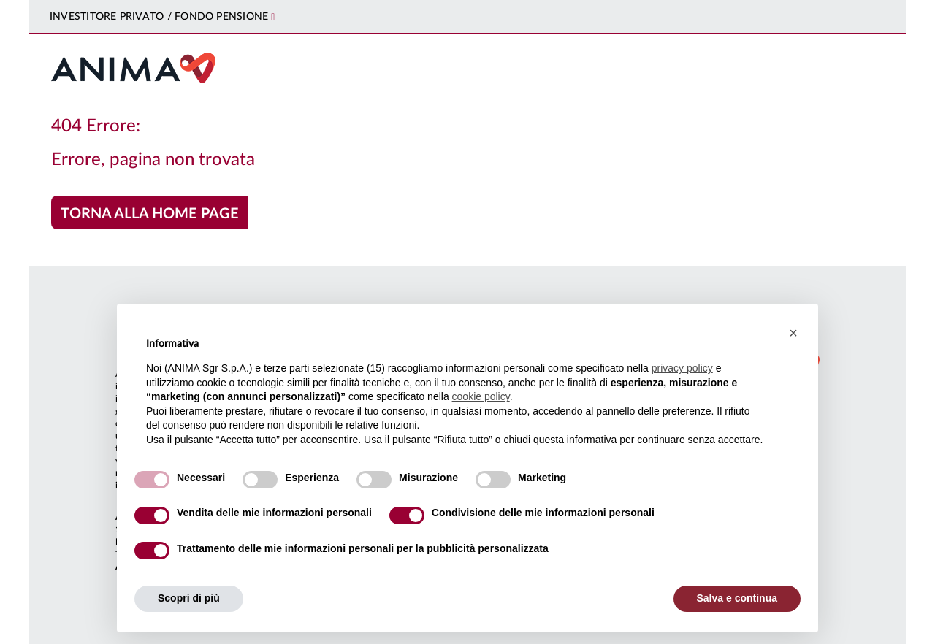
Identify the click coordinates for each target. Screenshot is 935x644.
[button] (793, 333)
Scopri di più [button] (189, 598)
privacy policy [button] (682, 368)
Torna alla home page (150, 214)
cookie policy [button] (481, 396)
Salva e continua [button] (737, 598)
